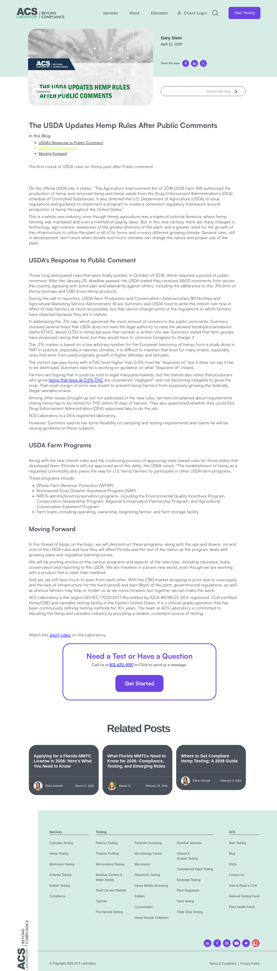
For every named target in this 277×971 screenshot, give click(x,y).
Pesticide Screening (148, 843)
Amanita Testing (60, 874)
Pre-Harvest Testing (109, 912)
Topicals (101, 901)
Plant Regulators (188, 890)
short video (60, 634)
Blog (232, 853)
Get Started (139, 683)
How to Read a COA (243, 885)
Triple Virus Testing (190, 912)
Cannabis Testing (61, 843)
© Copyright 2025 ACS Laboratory (72, 963)
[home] (40, 13)
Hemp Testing (58, 853)
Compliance (57, 896)
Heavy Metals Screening (151, 885)
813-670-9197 (121, 664)
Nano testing (185, 901)
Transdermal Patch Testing (195, 869)
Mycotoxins (142, 864)
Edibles (139, 896)
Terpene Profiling (107, 853)
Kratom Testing (59, 885)
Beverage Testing (188, 879)
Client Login (195, 13)
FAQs (233, 864)
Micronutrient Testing (110, 864)
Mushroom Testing (61, 864)
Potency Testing (107, 843)
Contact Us (236, 874)
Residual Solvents (189, 843)
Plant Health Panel (241, 907)
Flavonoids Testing (147, 874)
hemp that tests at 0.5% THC (76, 379)
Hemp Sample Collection (151, 917)
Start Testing (244, 13)
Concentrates (143, 907)
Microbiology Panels (148, 853)
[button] (110, 13)
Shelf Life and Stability (111, 890)
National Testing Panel (244, 896)
